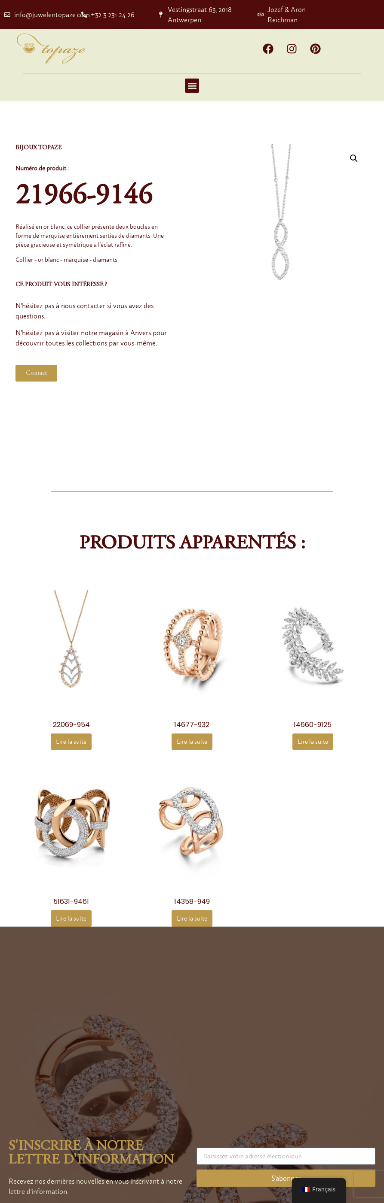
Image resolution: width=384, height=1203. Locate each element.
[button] (192, 86)
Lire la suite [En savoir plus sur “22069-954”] (71, 741)
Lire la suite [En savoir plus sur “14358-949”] (192, 918)
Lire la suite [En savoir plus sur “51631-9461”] (71, 918)
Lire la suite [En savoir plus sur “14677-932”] (192, 741)
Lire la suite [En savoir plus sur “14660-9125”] (313, 741)
